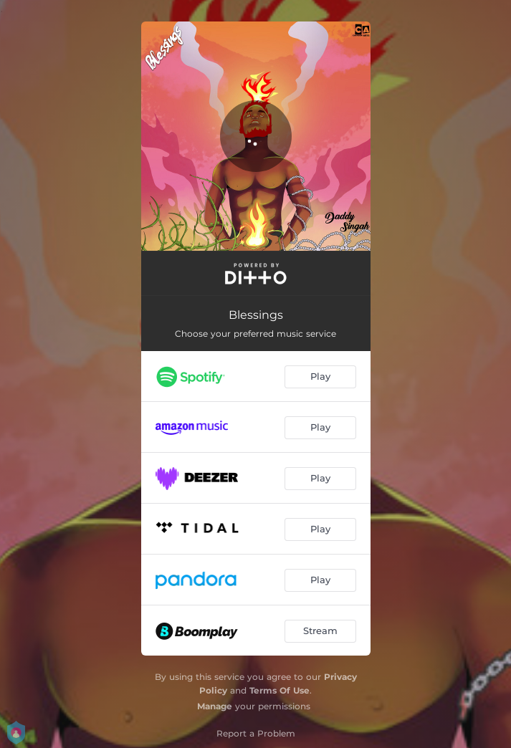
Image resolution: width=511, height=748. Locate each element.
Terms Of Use (279, 690)
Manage (214, 706)
